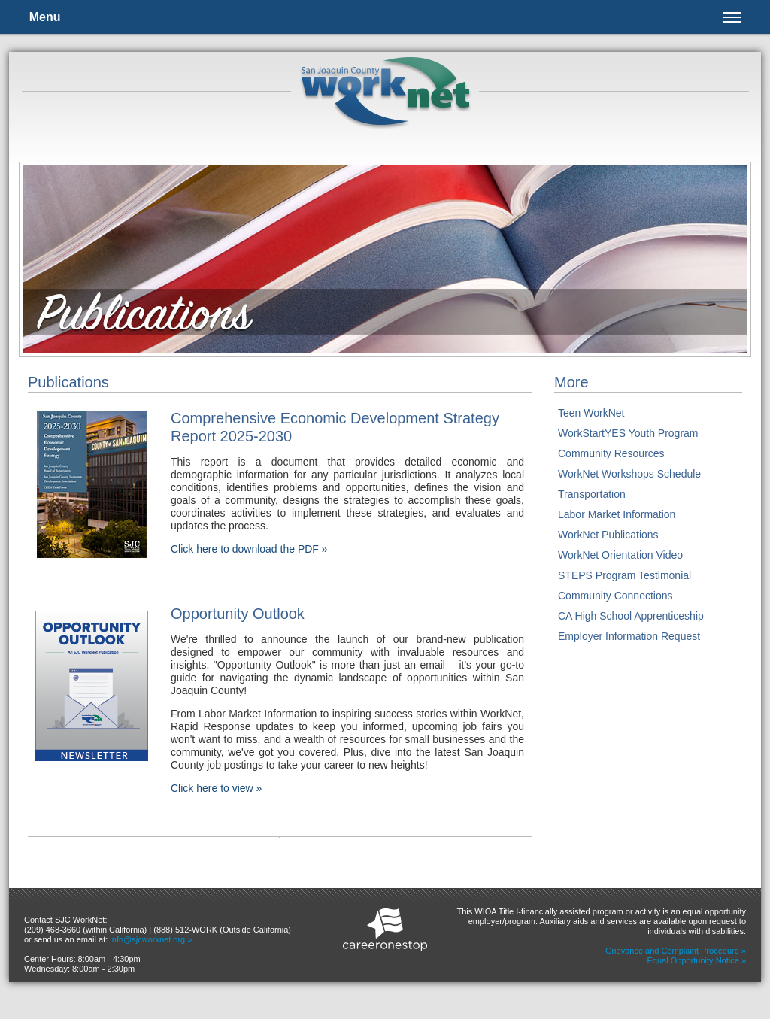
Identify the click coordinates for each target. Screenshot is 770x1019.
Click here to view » (216, 788)
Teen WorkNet (591, 413)
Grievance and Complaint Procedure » (675, 950)
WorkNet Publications (608, 535)
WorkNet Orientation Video (620, 555)
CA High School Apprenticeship (631, 616)
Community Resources (611, 453)
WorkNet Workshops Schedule (629, 474)
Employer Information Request (629, 636)
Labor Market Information (616, 514)
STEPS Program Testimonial (624, 575)
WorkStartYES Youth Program (628, 433)
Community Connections (615, 596)
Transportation (592, 494)
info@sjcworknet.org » (151, 939)
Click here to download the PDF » (249, 549)
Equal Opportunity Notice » (696, 960)
